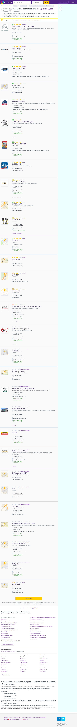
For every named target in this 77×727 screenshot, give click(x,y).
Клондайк (16, 291)
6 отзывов (24, 46)
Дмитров (3, 658)
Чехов (41, 666)
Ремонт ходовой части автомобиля (8, 622)
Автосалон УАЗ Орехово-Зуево (23, 388)
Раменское (42, 655)
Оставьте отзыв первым (24, 327)
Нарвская (26, 719)
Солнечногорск (43, 662)
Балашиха (3, 655)
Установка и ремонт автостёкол (36, 622)
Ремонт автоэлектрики (6, 626)
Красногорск (23, 655)
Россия (2, 651)
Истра (2, 666)
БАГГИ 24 (16, 220)
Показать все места (6, 675)
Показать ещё (29, 598)
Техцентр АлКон (18, 544)
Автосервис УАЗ (18, 409)
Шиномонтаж (4, 619)
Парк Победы (12, 719)
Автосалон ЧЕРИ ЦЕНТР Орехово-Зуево (26, 307)
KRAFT (15, 432)
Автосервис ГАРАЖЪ (20, 451)
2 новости (14, 233)
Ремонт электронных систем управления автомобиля (41, 626)
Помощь (6, 717)
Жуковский (3, 664)
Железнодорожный (5, 662)
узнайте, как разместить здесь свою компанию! (28, 20)
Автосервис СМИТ (19, 68)
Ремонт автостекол (5, 637)
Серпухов (42, 660)
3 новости (14, 137)
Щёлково (42, 667)
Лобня (21, 657)
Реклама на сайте (17, 717)
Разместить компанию (63, 2)
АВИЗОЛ (16, 584)
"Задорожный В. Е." (19, 473)
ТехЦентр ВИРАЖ (18, 182)
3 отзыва (23, 84)
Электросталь (42, 669)
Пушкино (22, 671)
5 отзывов (24, 66)
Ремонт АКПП (4, 631)
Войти (72, 2)
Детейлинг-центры (34, 628)
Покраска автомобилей (35, 633)
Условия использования (27, 717)
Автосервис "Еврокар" (20, 329)
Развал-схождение (5, 633)
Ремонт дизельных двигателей (7, 628)
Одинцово (22, 666)
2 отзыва (23, 99)
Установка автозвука (34, 624)
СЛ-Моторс (16, 48)
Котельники (3, 671)
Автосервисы (11, 613)
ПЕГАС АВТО (17, 204)
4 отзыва (23, 180)
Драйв (15, 564)
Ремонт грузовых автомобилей (36, 621)
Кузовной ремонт (4, 621)
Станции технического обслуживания (9, 630)
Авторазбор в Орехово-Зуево (22, 122)
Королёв (3, 669)
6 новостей (14, 322)
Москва (6, 719)
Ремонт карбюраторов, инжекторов (37, 635)
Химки (41, 664)
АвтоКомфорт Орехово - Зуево (23, 524)
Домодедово (4, 660)
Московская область (10, 651)
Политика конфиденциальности (39, 717)
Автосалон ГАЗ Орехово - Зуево (23, 26)
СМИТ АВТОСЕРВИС (19, 144)
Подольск (22, 669)
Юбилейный (42, 671)
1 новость (14, 175)
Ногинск (22, 664)
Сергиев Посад (43, 658)
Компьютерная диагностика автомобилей (10, 640)
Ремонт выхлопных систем (35, 619)
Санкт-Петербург (18, 719)
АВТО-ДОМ (16, 164)
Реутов (41, 657)
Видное (2, 657)
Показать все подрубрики (7, 644)
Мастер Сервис (18, 371)
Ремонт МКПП (33, 630)
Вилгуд (15, 506)
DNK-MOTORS (17, 259)
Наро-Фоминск (23, 662)
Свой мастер (17, 489)
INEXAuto (16, 240)
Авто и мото (4, 613)
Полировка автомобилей (35, 631)
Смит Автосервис (18, 102)
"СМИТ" (15, 275)
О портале (11, 717)
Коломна (3, 667)
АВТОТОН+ (16, 86)
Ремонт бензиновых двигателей (8, 624)
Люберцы (22, 658)
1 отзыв (23, 120)
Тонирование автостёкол (6, 639)
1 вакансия (20, 322)
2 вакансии (19, 197)
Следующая (34, 608)
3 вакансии (19, 233)
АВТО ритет (17, 351)
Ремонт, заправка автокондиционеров (38, 637)
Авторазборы (33, 639)
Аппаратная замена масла (6, 635)
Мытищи (22, 660)
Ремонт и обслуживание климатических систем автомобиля (42, 617)
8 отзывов (24, 24)
